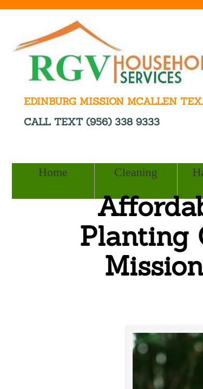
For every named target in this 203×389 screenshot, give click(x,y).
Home (53, 172)
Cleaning (135, 172)
